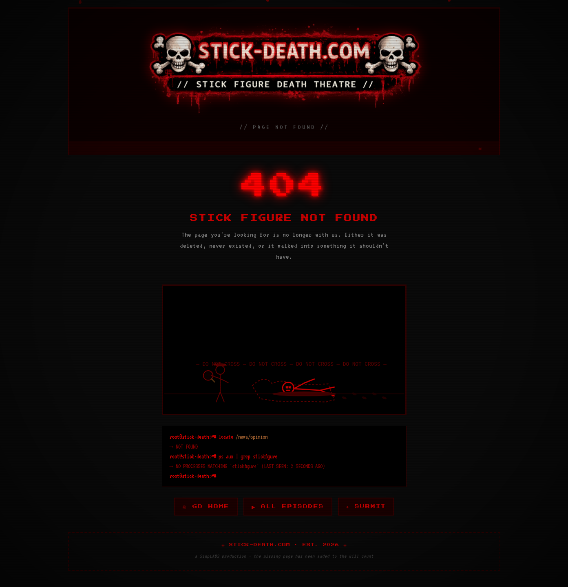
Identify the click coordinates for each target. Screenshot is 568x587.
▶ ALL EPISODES (287, 506)
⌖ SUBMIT (367, 506)
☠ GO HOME (204, 506)
